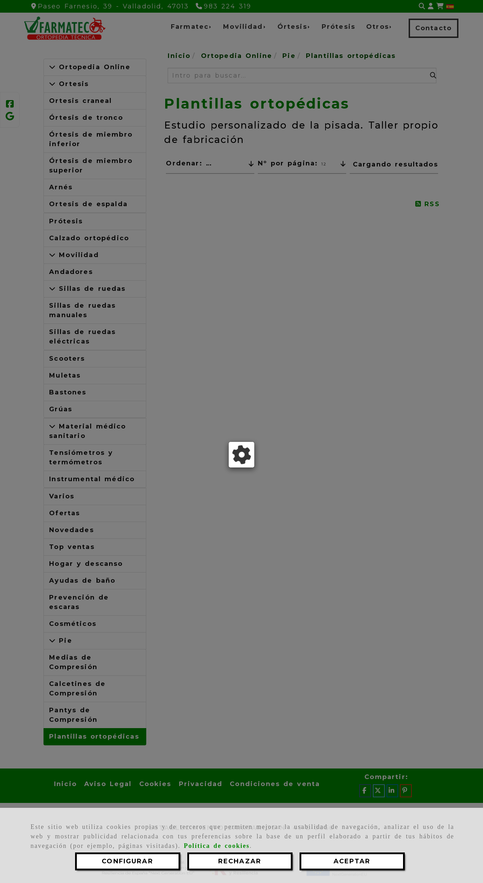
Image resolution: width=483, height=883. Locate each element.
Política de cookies (217, 845)
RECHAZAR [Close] (239, 861)
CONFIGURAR (127, 861)
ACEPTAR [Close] (352, 861)
